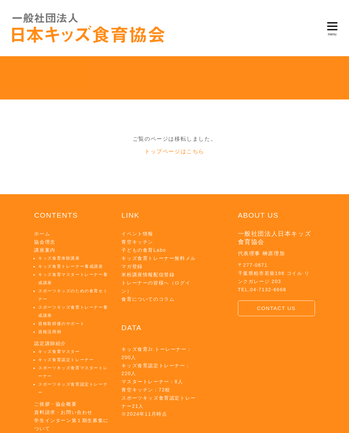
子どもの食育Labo (143, 250)
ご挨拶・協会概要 (55, 404)
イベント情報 (137, 233)
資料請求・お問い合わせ (63, 412)
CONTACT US (276, 308)
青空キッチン (137, 242)
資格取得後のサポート (61, 323)
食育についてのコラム (147, 299)
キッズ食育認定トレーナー (66, 359)
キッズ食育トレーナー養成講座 (70, 266)
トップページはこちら (174, 151)
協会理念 (44, 242)
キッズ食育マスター (59, 351)
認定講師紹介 (50, 343)
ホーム (42, 233)
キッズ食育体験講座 (59, 258)
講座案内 (44, 250)
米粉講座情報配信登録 (147, 274)
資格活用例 (49, 331)
